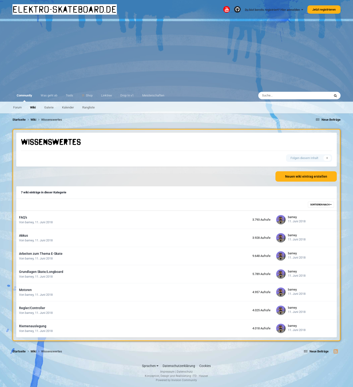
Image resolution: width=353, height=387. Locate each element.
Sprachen (150, 366)
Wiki (33, 107)
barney (29, 222)
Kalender (68, 107)
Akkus (23, 235)
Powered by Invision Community (176, 380)
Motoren (25, 290)
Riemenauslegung (32, 326)
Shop (89, 95)
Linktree (106, 95)
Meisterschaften (153, 95)
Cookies (205, 366)
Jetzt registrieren (324, 9)
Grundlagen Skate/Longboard (41, 272)
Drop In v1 (127, 95)
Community (24, 98)
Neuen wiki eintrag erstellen (306, 176)
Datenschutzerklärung (179, 366)
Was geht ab (49, 95)
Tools (69, 95)
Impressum (167, 371)
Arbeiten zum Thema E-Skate (41, 253)
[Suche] (281, 95)
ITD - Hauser (200, 376)
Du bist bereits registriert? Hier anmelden (274, 10)
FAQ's (23, 217)
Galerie (49, 107)
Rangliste (88, 107)
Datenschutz (185, 371)
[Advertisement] (176, 54)
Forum (17, 107)
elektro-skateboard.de (64, 9)
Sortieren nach (321, 204)
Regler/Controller (32, 308)
